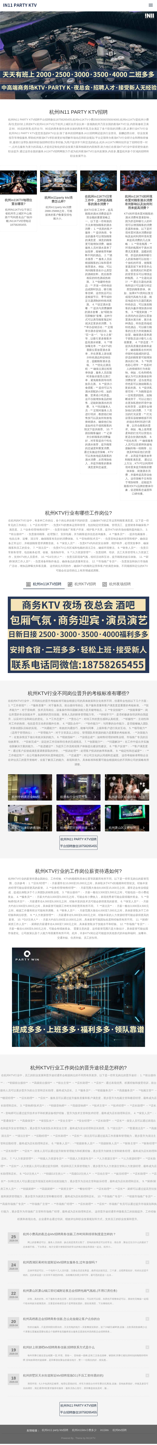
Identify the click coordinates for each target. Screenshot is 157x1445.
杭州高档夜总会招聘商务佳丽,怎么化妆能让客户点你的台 (61, 1320)
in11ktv (104, 1431)
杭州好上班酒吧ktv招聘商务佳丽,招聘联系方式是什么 (59, 1348)
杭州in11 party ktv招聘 (55, 1431)
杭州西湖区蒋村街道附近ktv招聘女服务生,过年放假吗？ (60, 1263)
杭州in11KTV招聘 (35, 585)
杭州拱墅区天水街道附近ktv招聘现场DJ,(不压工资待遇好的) (63, 1376)
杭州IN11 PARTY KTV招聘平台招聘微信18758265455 (78, 844)
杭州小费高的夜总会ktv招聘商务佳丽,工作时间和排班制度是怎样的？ (69, 1235)
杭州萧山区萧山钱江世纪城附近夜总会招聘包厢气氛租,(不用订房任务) (70, 1291)
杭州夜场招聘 (125, 585)
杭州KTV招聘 (82, 585)
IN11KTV (90, 1439)
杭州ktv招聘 (120, 1431)
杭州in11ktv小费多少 (84, 1431)
